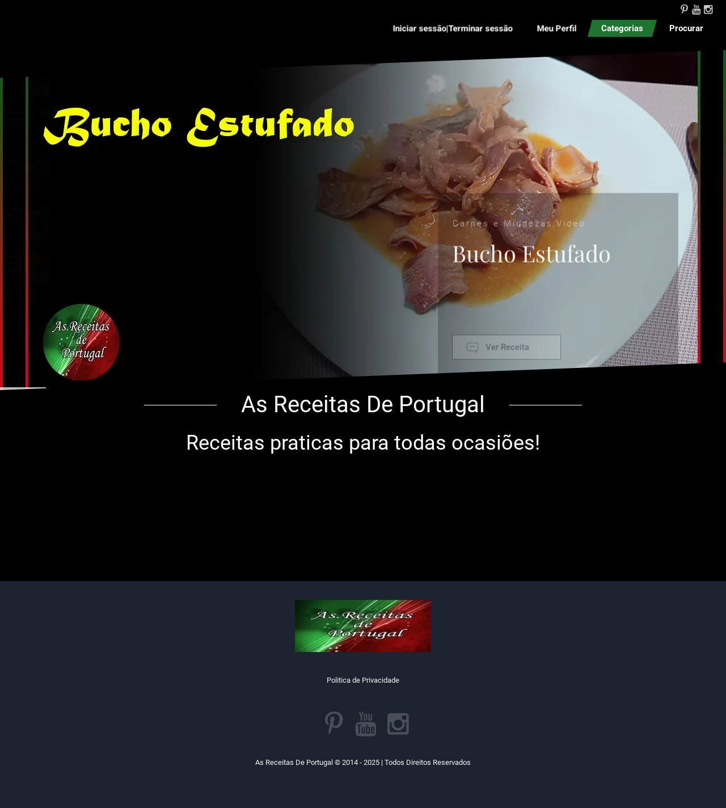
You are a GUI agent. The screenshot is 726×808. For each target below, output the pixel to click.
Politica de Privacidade (363, 680)
